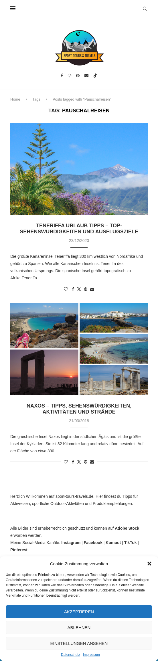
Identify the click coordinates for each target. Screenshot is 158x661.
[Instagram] (69, 76)
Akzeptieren (79, 611)
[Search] (145, 8)
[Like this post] (66, 289)
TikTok (130, 542)
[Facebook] (62, 76)
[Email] (86, 76)
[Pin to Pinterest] (85, 289)
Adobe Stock (127, 528)
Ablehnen (79, 627)
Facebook (93, 542)
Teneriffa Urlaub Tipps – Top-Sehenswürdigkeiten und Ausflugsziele (79, 229)
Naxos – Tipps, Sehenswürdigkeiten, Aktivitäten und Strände (79, 409)
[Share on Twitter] (79, 289)
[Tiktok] (95, 76)
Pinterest (18, 549)
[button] (149, 563)
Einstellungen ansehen (79, 643)
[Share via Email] (92, 289)
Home (15, 99)
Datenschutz (70, 655)
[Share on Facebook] (73, 289)
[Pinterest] (78, 76)
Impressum (91, 655)
